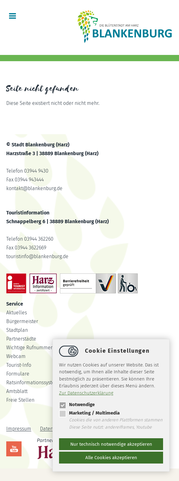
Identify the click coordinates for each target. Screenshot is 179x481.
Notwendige (77, 404)
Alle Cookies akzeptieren (111, 457)
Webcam (16, 356)
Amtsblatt (16, 391)
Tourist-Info (18, 365)
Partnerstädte (21, 339)
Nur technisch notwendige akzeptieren (111, 444)
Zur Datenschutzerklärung (86, 393)
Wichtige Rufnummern (30, 348)
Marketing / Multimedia (89, 413)
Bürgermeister (22, 321)
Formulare (17, 374)
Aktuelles (16, 313)
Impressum (18, 429)
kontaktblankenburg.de (34, 188)
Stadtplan (17, 330)
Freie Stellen (20, 400)
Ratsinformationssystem (32, 382)
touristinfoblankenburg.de (37, 256)
